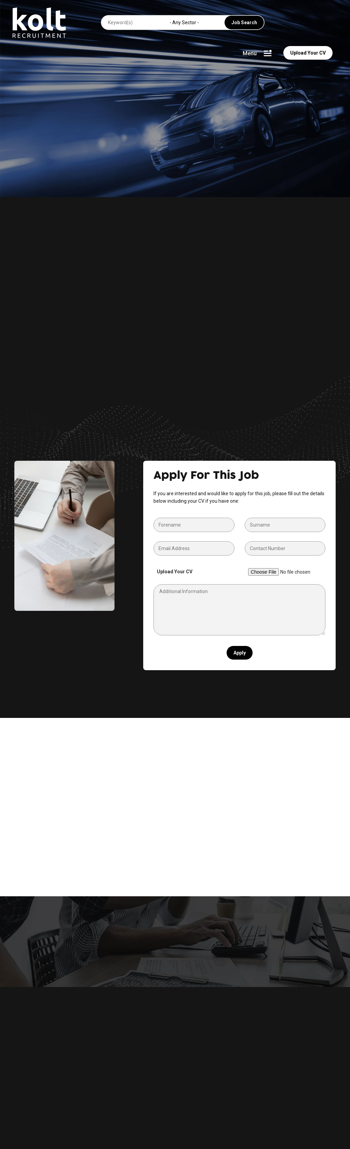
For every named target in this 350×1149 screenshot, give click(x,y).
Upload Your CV (308, 53)
